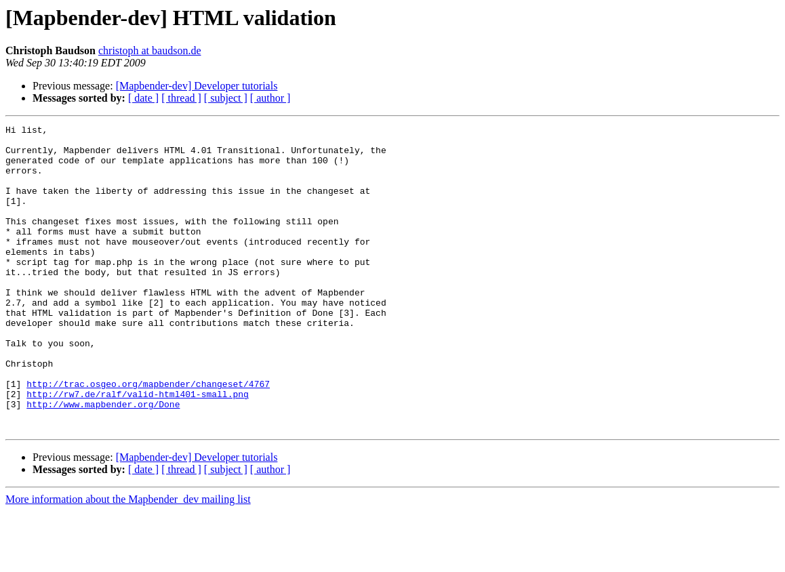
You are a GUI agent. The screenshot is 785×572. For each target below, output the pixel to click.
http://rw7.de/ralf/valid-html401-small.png (137, 449)
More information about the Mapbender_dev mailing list (128, 560)
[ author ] (270, 98)
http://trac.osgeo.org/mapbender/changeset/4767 (148, 436)
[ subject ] (225, 98)
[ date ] (143, 98)
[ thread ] (181, 98)
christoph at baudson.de (149, 50)
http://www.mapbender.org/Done (103, 461)
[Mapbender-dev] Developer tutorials (197, 85)
